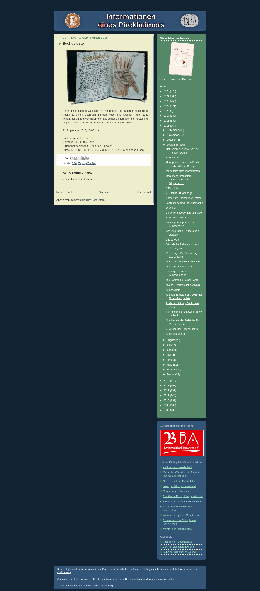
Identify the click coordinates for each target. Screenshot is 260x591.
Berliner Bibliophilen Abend (178, 546)
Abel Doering (64, 572)
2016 (167, 120)
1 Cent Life (172, 188)
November (173, 135)
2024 (167, 96)
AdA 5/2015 (172, 157)
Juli (169, 345)
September (173, 144)
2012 (167, 390)
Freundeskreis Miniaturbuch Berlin (182, 501)
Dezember (173, 130)
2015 (167, 125)
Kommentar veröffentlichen (76, 179)
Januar (171, 374)
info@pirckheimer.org (154, 578)
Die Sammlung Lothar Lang (182, 280)
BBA (74, 163)
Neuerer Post (64, 192)
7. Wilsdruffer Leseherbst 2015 (183, 329)
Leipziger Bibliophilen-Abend (179, 486)
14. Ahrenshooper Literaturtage (184, 212)
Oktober (171, 139)
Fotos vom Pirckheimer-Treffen (183, 198)
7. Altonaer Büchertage (179, 193)
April (170, 359)
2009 (167, 405)
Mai (169, 354)
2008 (167, 410)
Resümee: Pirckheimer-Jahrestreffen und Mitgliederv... (179, 179)
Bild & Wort (172, 239)
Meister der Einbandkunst (177, 529)
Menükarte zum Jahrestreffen (183, 171)
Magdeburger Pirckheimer (178, 491)
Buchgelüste (173, 289)
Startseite (104, 192)
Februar (171, 369)
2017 (167, 115)
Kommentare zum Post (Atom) (88, 200)
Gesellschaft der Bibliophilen (179, 481)
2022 (167, 106)
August (171, 340)
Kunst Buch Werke (176, 217)
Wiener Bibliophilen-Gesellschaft (181, 515)
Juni (169, 350)
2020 (167, 111)
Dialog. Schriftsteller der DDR (183, 261)
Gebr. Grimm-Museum (179, 266)
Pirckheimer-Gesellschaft (177, 467)
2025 (167, 91)
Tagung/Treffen (87, 163)
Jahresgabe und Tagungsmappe (184, 203)
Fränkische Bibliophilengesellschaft (183, 496)
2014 (167, 380)
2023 (167, 101)
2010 (167, 400)
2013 (167, 385)
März (170, 364)
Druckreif (171, 207)
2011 (167, 395)
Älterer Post (144, 192)
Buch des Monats (176, 333)
